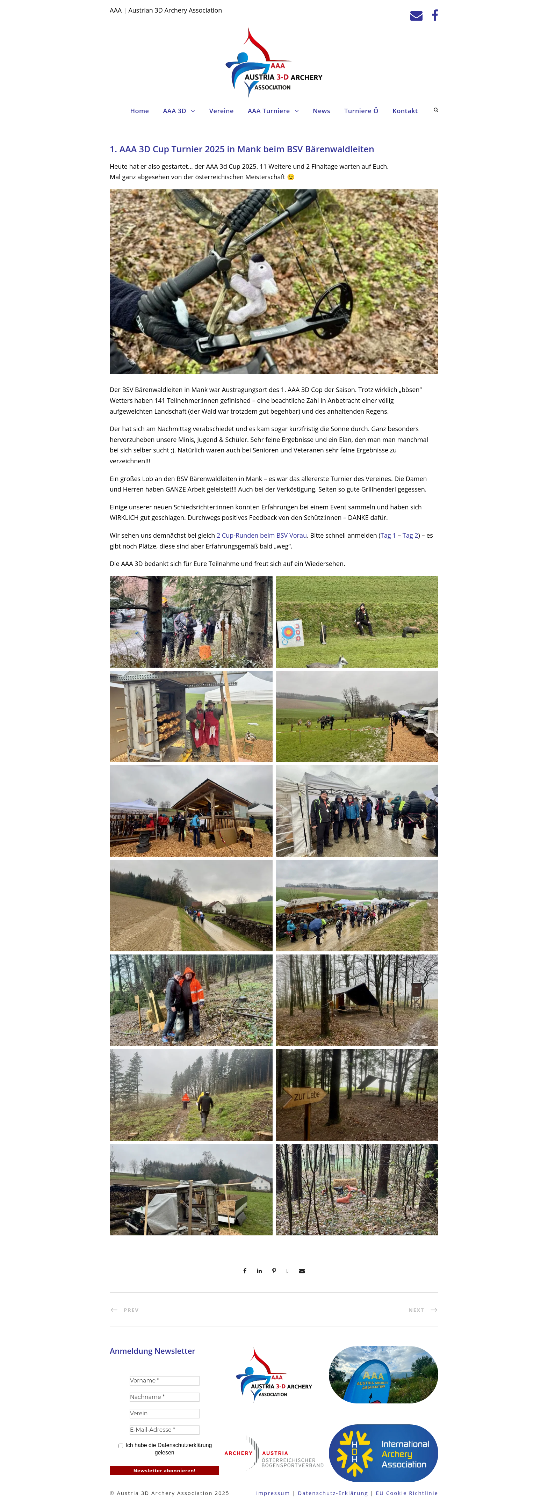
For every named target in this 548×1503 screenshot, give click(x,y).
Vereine (221, 111)
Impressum (273, 1492)
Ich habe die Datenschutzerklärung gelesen (165, 1448)
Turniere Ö (361, 111)
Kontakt (405, 111)
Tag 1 (388, 535)
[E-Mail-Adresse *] (165, 1430)
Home (139, 111)
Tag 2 (410, 535)
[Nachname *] (165, 1397)
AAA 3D (174, 111)
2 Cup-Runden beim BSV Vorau (262, 535)
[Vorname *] (165, 1381)
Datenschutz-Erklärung (333, 1492)
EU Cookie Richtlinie (407, 1492)
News (321, 111)
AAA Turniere (269, 111)
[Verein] (165, 1413)
